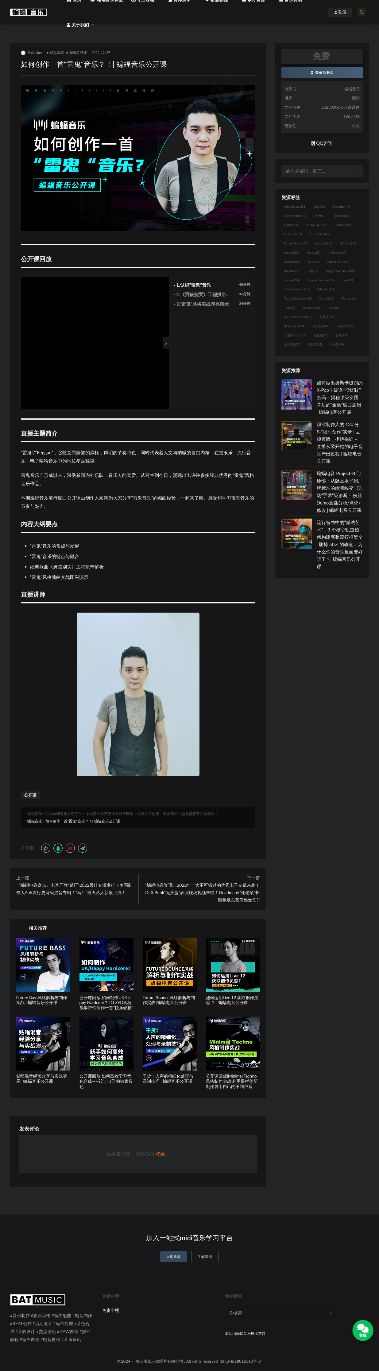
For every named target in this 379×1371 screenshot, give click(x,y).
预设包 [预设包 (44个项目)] (336, 344)
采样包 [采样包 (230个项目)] (292, 344)
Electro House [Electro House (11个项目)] (317, 225)
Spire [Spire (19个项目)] (347, 280)
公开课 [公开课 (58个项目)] (326, 317)
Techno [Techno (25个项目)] (326, 298)
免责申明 (110, 1310)
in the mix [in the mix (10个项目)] (337, 252)
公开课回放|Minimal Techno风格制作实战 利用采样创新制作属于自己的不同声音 (232, 1081)
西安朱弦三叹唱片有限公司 (159, 1361)
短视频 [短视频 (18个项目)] (321, 335)
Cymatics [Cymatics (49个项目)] (341, 206)
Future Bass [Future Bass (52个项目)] (319, 234)
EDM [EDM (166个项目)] (291, 225)
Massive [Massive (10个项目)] (292, 271)
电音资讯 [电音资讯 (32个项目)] (345, 326)
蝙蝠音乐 (34, 821)
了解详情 (205, 1257)
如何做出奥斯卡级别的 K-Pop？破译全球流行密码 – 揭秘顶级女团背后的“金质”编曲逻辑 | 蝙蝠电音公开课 (340, 397)
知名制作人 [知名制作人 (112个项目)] (295, 335)
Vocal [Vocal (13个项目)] (335, 307)
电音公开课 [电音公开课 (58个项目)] (294, 326)
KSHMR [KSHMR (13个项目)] (292, 261)
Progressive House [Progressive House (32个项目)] (340, 271)
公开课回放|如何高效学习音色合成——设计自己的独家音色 (106, 1081)
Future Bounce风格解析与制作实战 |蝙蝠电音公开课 (169, 1000)
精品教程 (55, 53)
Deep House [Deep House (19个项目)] (295, 215)
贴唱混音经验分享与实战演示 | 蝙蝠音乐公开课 (41, 1078)
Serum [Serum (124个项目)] (292, 280)
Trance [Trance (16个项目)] (349, 298)
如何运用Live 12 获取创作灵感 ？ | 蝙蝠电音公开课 (232, 1000)
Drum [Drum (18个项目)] (319, 215)
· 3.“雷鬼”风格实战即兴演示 (201, 304)
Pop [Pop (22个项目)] (312, 271)
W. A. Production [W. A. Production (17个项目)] (298, 317)
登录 (160, 1154)
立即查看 (173, 1257)
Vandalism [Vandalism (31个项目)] (312, 307)
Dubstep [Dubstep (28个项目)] (342, 215)
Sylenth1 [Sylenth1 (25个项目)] (325, 289)
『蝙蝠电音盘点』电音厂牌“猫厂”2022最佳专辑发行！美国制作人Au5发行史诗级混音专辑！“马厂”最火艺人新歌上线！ (74, 888)
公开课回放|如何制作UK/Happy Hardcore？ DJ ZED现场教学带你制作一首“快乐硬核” (106, 1002)
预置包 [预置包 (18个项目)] (314, 344)
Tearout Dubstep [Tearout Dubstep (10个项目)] (298, 298)
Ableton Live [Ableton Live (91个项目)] (295, 206)
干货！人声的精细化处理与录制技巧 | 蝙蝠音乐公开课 (168, 1078)
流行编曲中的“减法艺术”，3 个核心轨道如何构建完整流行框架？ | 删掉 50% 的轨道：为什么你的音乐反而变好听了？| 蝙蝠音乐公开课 (340, 544)
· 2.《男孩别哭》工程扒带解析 (202, 295)
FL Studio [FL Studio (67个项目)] (293, 234)
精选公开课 (76, 53)
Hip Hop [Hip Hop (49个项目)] (348, 243)
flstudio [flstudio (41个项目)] (344, 225)
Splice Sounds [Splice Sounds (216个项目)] (297, 289)
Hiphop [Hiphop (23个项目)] (292, 252)
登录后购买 (322, 72)
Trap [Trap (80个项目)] (289, 307)
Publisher (31, 53)
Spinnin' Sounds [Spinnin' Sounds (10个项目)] (320, 280)
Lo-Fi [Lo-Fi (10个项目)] (313, 261)
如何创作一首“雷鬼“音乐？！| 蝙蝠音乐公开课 (82, 821)
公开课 (30, 795)
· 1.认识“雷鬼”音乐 (192, 285)
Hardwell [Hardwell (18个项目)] (323, 243)
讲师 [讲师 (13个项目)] (341, 335)
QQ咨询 (322, 143)
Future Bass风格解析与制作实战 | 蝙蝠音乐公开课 (41, 1000)
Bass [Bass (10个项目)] (319, 206)
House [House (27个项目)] (313, 252)
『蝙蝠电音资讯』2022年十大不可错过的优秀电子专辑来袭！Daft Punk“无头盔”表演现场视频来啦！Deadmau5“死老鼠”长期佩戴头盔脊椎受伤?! (201, 892)
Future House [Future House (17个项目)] (296, 243)
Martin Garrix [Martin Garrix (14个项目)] (338, 261)
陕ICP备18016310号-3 (240, 1361)
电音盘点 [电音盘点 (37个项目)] (320, 326)
